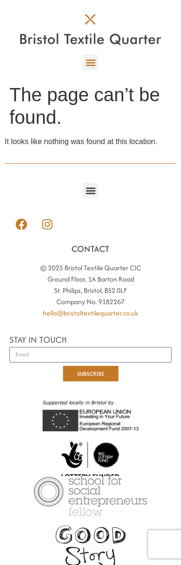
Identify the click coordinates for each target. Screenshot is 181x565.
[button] (90, 62)
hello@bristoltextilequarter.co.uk (90, 313)
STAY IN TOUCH (38, 340)
